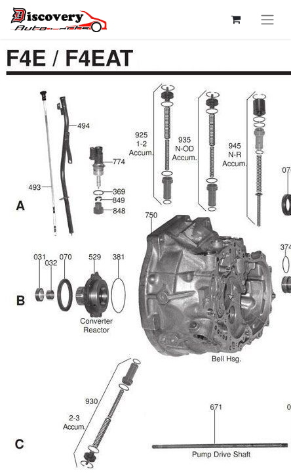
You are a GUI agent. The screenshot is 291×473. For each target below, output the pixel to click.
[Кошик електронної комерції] (235, 19)
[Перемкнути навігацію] (267, 19)
